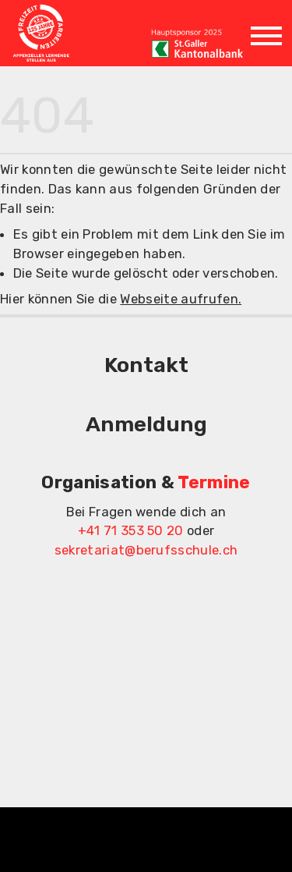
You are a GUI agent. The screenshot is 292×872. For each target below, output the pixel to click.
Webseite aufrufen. (180, 299)
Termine (214, 482)
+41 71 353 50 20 (131, 530)
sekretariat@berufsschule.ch (146, 550)
